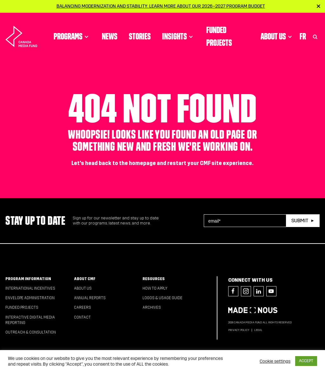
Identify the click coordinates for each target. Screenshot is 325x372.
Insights (178, 36)
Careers (82, 307)
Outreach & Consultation (30, 332)
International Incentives (30, 288)
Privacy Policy (238, 330)
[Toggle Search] (315, 36)
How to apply (155, 288)
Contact (82, 317)
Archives (152, 307)
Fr (303, 36)
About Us (277, 36)
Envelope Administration (30, 298)
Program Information (28, 279)
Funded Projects (219, 36)
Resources (154, 279)
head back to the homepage (120, 163)
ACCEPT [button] (306, 360)
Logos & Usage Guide (162, 298)
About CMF (85, 279)
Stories (140, 36)
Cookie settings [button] (275, 361)
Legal (258, 330)
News (109, 36)
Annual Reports (90, 298)
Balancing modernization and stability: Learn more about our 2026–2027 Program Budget (160, 6)
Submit (299, 220)
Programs (72, 36)
